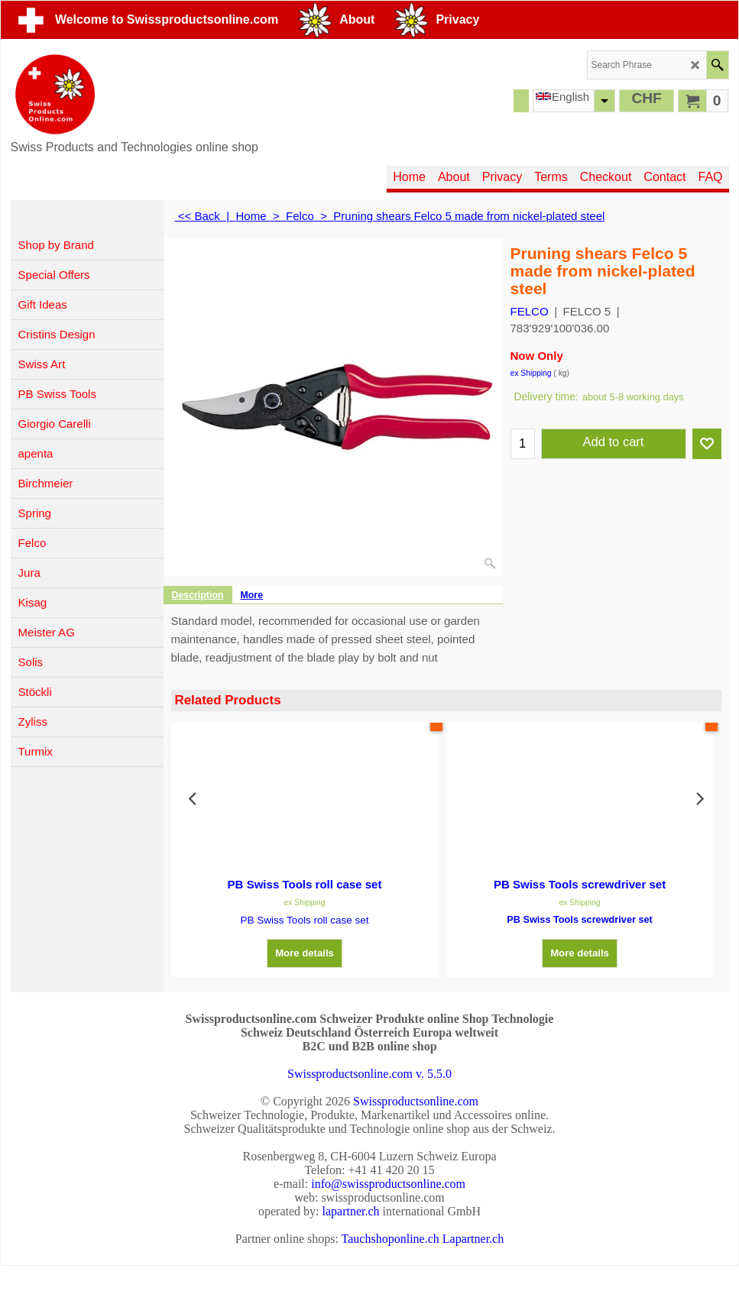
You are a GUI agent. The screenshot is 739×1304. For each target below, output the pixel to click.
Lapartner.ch (473, 1238)
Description (198, 595)
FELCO (529, 311)
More (252, 595)
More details (304, 947)
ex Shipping (531, 373)
